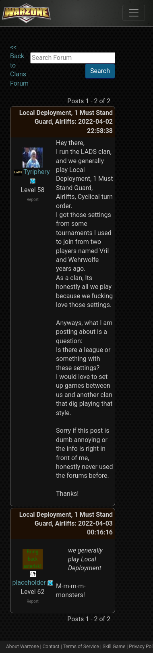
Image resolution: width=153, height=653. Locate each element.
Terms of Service (81, 646)
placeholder (28, 582)
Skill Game (114, 646)
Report (33, 199)
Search (100, 71)
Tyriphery (36, 172)
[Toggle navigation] (133, 13)
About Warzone (22, 646)
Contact (51, 646)
